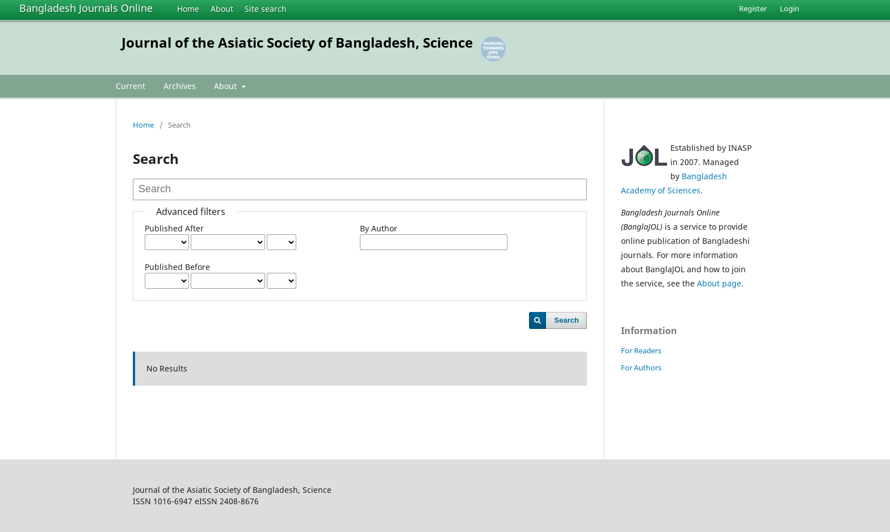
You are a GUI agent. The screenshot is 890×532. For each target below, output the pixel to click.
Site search (266, 8)
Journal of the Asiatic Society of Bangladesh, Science (297, 42)
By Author (378, 228)
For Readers (641, 350)
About (222, 8)
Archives (179, 86)
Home (188, 8)
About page (719, 283)
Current (130, 86)
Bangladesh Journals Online (86, 8)
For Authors (641, 367)
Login (789, 8)
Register (753, 8)
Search (567, 320)
